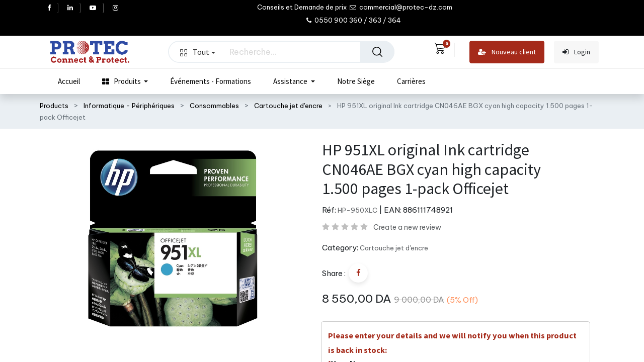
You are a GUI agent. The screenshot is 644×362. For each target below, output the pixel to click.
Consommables (214, 106)
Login (576, 52)
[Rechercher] (377, 52)
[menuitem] (69, 81)
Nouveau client (507, 52)
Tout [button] (197, 52)
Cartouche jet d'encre (288, 106)
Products (54, 106)
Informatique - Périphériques (129, 106)
